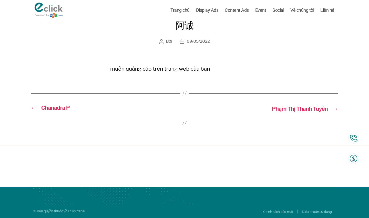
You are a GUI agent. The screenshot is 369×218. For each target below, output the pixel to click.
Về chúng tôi (302, 11)
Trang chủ (180, 11)
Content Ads (237, 11)
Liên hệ (327, 11)
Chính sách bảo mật (268, 211)
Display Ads (207, 11)
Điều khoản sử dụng (313, 211)
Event (260, 11)
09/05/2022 (198, 41)
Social (278, 11)
